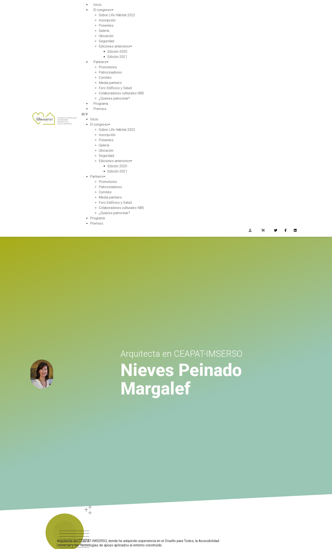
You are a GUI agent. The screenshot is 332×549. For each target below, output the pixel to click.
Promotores (108, 67)
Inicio (97, 5)
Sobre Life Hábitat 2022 (117, 15)
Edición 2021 (117, 57)
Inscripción (107, 20)
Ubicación (106, 36)
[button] (190, 114)
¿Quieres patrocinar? (114, 98)
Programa (100, 104)
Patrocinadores (110, 72)
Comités (105, 78)
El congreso (103, 10)
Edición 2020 (117, 51)
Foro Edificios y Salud (115, 88)
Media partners (110, 83)
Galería (104, 31)
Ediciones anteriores (115, 46)
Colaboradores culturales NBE (121, 93)
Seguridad (106, 41)
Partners (100, 62)
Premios (99, 109)
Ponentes (106, 25)
